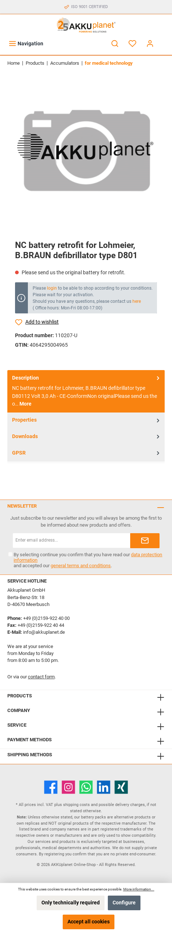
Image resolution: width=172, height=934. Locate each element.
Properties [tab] (86, 420)
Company (18, 710)
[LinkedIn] (103, 787)
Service (16, 725)
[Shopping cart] (163, 40)
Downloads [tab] (86, 437)
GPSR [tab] (86, 453)
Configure (124, 903)
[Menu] (26, 43)
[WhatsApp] (86, 787)
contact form (41, 676)
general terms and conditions (81, 565)
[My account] (150, 43)
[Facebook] (51, 787)
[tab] (86, 391)
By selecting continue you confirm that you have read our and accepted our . (88, 560)
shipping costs (76, 804)
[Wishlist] (132, 43)
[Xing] (121, 787)
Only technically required (70, 903)
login (52, 288)
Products (19, 695)
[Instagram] (68, 787)
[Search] (115, 43)
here (136, 301)
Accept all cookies (88, 922)
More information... (138, 889)
